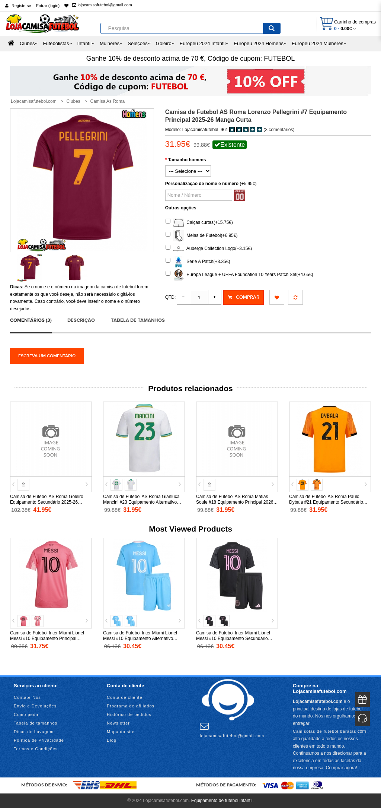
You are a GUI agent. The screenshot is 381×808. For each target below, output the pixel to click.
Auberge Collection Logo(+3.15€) (209, 248)
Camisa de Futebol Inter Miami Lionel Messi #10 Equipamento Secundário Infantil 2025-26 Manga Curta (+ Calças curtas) (235, 641)
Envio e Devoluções (35, 706)
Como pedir (26, 714)
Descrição (81, 320)
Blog (111, 740)
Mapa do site (121, 731)
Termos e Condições (36, 749)
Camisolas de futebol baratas (324, 731)
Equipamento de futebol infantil (222, 800)
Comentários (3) (31, 320)
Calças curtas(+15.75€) (199, 222)
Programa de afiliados (130, 706)
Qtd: (170, 297)
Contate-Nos (27, 697)
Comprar (243, 297)
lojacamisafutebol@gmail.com (102, 5)
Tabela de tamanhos (138, 320)
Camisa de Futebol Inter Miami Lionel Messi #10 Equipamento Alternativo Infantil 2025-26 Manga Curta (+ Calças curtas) (142, 641)
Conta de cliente (125, 697)
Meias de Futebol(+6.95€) (202, 235)
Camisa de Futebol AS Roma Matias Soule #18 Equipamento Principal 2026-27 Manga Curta (235, 502)
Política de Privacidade (39, 740)
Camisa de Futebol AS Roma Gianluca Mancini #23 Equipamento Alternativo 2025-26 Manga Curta (141, 502)
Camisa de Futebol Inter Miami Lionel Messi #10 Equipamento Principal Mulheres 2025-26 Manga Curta (47, 638)
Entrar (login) (48, 5)
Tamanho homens (187, 159)
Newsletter (118, 723)
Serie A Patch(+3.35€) (198, 261)
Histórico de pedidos (129, 714)
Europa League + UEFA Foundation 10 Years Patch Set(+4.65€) (239, 275)
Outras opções (180, 207)
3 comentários (279, 129)
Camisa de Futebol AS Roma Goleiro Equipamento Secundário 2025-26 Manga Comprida (46, 502)
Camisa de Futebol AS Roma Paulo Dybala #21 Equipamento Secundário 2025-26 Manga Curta (326, 502)
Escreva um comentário (47, 356)
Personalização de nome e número (201, 183)
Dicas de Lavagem (34, 731)
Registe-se (21, 5)
